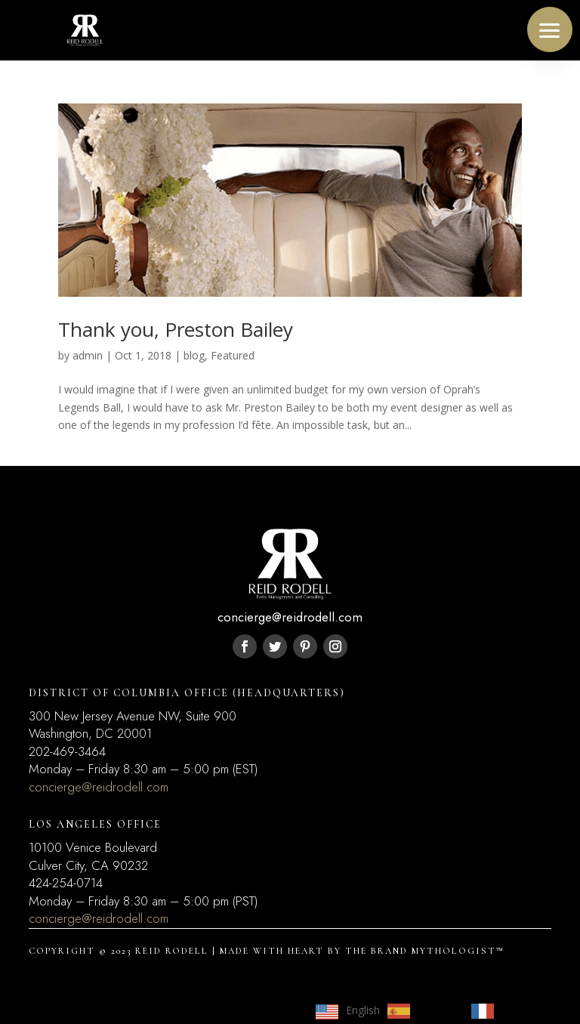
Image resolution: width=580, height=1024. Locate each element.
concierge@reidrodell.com (98, 787)
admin (87, 355)
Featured (233, 355)
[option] (422, 1011)
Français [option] (521, 1010)
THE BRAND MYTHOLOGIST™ (424, 950)
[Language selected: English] (433, 1010)
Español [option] (437, 1010)
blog (194, 355)
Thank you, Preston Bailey (175, 329)
